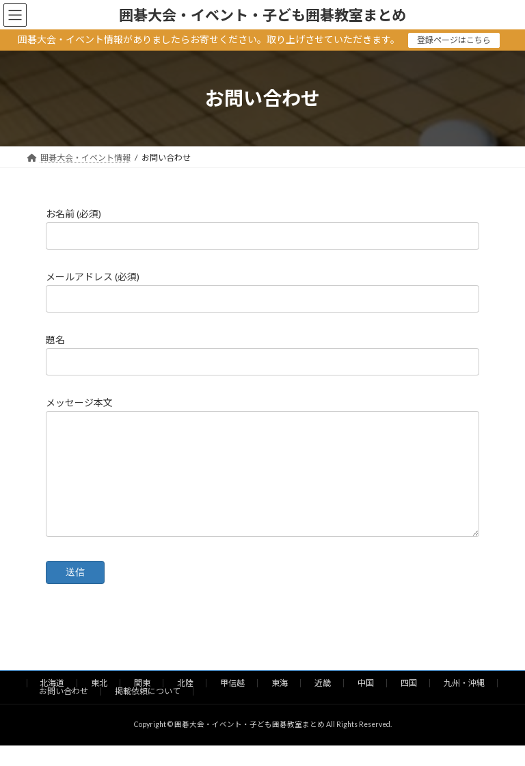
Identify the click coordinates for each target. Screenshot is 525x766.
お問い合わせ (63, 711)
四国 (409, 703)
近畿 (322, 703)
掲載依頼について (147, 711)
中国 (366, 703)
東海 (279, 703)
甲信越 (232, 703)
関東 (142, 703)
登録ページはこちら (454, 40)
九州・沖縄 (464, 703)
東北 (99, 703)
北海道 (52, 703)
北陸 (185, 703)
